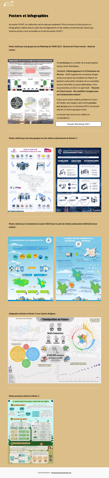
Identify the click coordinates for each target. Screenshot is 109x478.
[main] (54, 16)
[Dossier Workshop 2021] (78, 124)
